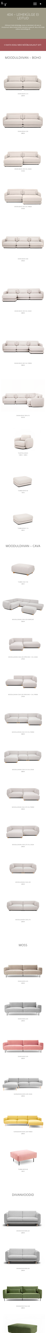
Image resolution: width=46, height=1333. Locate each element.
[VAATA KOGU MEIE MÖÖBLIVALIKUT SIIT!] (23, 45)
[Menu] (34, 4)
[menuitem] (34, 4)
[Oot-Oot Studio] (18, 4)
